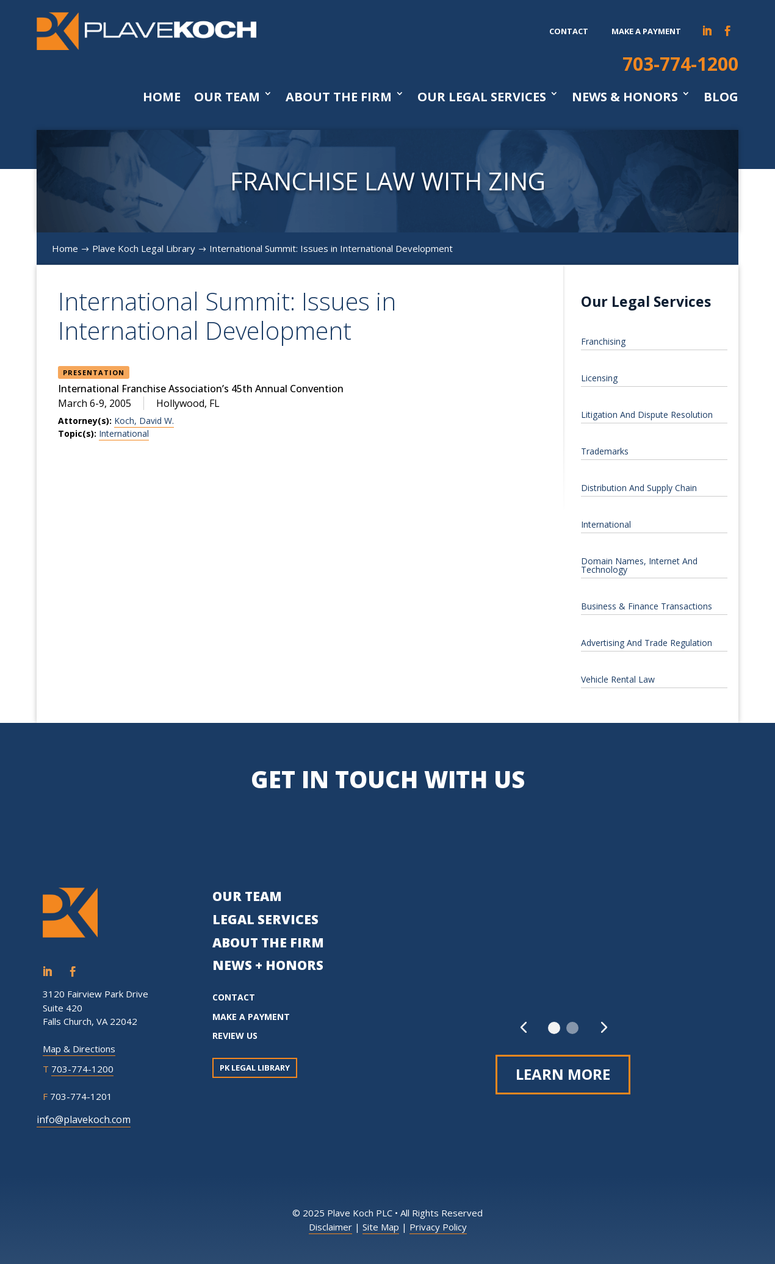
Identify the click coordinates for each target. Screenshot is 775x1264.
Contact (568, 31)
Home (162, 97)
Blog (721, 97)
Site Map (380, 1227)
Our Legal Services (481, 97)
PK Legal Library (255, 1067)
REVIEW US (235, 1035)
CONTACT (233, 997)
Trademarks (605, 451)
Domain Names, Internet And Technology (639, 565)
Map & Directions (79, 1049)
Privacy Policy (438, 1227)
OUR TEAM (247, 896)
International (124, 433)
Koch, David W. (144, 420)
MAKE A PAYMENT (251, 1016)
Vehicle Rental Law (618, 679)
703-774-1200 (680, 63)
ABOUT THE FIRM (268, 942)
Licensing (599, 378)
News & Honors (625, 97)
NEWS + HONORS (267, 965)
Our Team (227, 97)
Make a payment (646, 31)
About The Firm (339, 97)
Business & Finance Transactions (646, 606)
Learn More (563, 1074)
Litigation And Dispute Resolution (647, 414)
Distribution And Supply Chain (639, 488)
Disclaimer (330, 1227)
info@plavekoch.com (84, 1119)
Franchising (603, 341)
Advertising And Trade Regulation (646, 642)
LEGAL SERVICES (265, 919)
